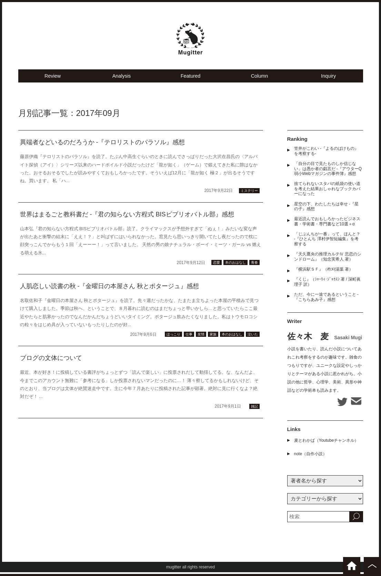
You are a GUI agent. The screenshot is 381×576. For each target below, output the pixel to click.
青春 (254, 267)
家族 (213, 338)
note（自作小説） (310, 457)
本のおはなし (235, 267)
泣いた (253, 338)
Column (260, 79)
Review (52, 79)
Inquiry (328, 79)
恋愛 (216, 267)
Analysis (121, 79)
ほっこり (173, 338)
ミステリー (249, 194)
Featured (190, 79)
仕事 (189, 338)
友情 (201, 338)
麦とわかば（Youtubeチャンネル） (326, 444)
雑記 (254, 410)
